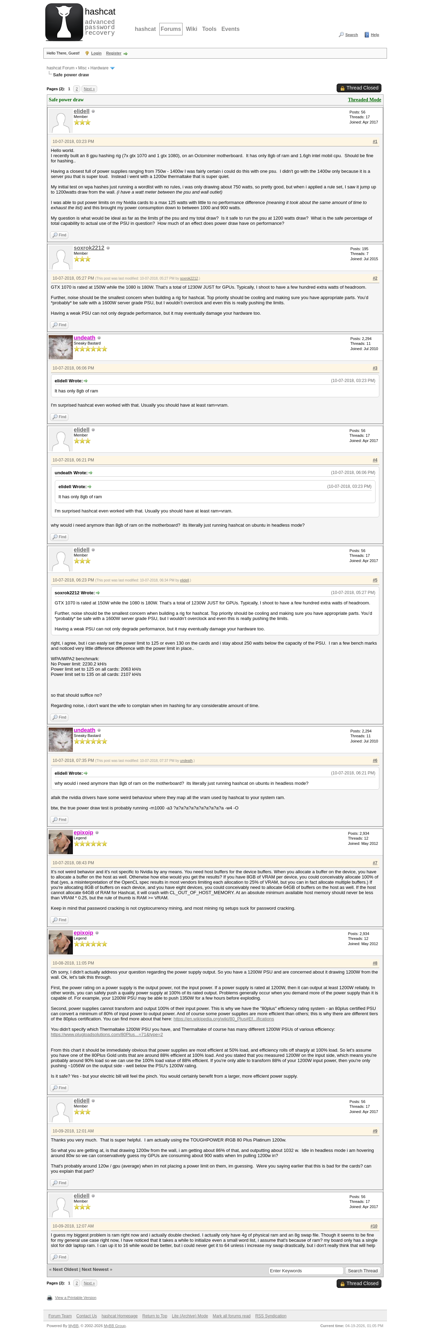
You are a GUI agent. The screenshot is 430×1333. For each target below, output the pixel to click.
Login (96, 53)
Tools (209, 29)
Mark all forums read (232, 1316)
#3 (375, 368)
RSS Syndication (270, 1316)
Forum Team (60, 1316)
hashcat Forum (61, 68)
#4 (375, 460)
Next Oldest (65, 1269)
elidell (82, 111)
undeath (186, 761)
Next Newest (95, 1269)
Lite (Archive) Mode (190, 1316)
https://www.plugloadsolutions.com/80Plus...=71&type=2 (107, 1034)
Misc (82, 68)
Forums (171, 29)
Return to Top (154, 1316)
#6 (375, 760)
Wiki (191, 29)
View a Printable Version (75, 1298)
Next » (89, 89)
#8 (375, 963)
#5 (375, 580)
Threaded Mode (364, 99)
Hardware (100, 68)
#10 (373, 1226)
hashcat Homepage (120, 1316)
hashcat (145, 29)
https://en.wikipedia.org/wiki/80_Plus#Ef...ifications (224, 1018)
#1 (375, 141)
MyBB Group (115, 1326)
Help (375, 35)
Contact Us (86, 1316)
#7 (375, 862)
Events (230, 29)
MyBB (73, 1326)
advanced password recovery (99, 21)
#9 (375, 1131)
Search (351, 35)
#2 (375, 278)
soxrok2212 (89, 248)
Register (113, 53)
